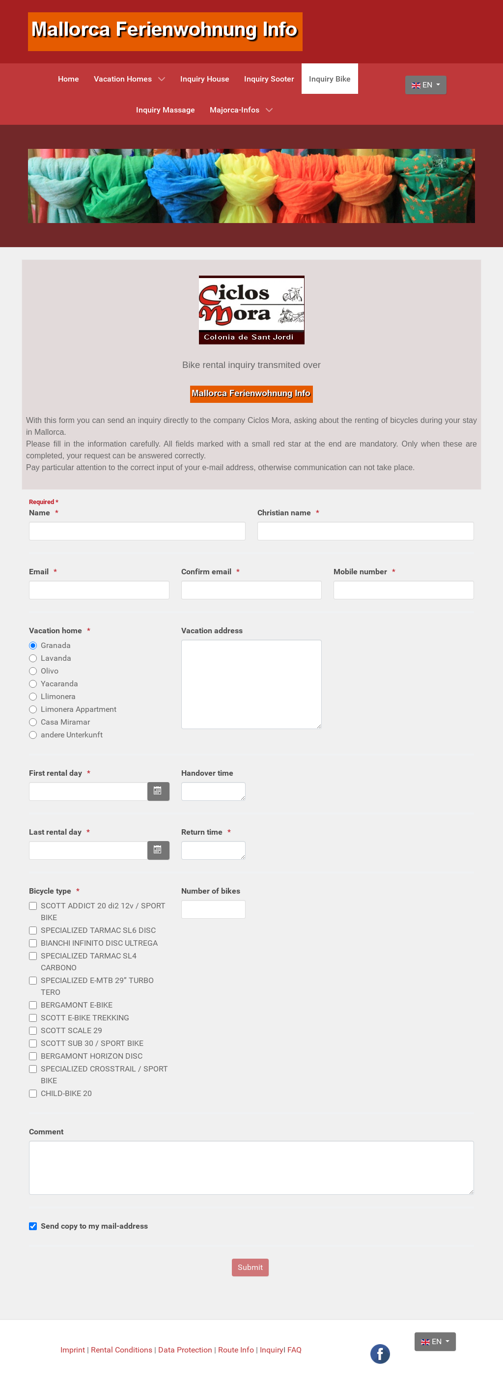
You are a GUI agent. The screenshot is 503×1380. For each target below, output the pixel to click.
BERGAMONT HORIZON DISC (91, 1056)
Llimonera (58, 696)
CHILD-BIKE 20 (66, 1093)
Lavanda (56, 658)
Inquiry (271, 1349)
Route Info (237, 1349)
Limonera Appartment (78, 709)
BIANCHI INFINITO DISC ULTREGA (99, 943)
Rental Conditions (121, 1349)
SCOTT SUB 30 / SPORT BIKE (92, 1043)
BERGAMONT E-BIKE (76, 1005)
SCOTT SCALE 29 (71, 1030)
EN (423, 84)
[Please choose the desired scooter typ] (33, 906)
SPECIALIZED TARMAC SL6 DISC (98, 930)
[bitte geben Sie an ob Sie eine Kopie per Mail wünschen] (33, 1226)
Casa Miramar (65, 722)
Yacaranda (59, 683)
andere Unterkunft (72, 734)
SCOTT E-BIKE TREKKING (85, 1017)
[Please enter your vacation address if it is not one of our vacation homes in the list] (251, 684)
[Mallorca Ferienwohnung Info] (165, 31)
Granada (56, 645)
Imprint (73, 1349)
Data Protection (186, 1349)
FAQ (294, 1349)
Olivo (49, 671)
